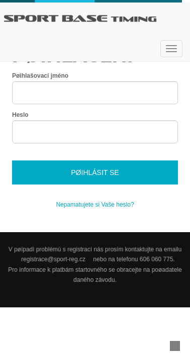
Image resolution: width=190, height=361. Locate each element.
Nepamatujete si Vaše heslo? (95, 204)
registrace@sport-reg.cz (53, 259)
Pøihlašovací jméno (40, 76)
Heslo (20, 115)
